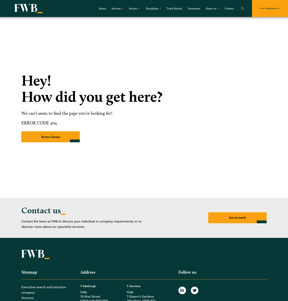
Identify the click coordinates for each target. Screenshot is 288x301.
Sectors (133, 8)
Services (116, 8)
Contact (229, 8)
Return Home (50, 137)
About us (211, 8)
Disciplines (152, 8)
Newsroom (194, 8)
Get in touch (237, 217)
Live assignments (269, 8)
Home (102, 8)
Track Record (174, 8)
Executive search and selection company (43, 290)
